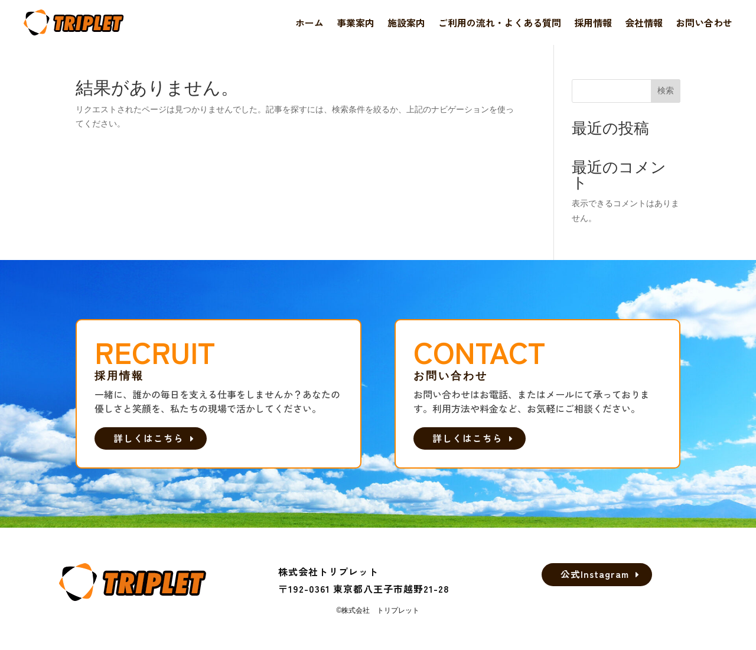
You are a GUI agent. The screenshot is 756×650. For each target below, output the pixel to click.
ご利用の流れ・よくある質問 (499, 22)
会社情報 (644, 22)
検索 (665, 90)
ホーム (309, 22)
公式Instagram (595, 575)
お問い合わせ (704, 22)
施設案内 (406, 22)
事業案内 (355, 22)
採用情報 (593, 22)
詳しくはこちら (152, 438)
